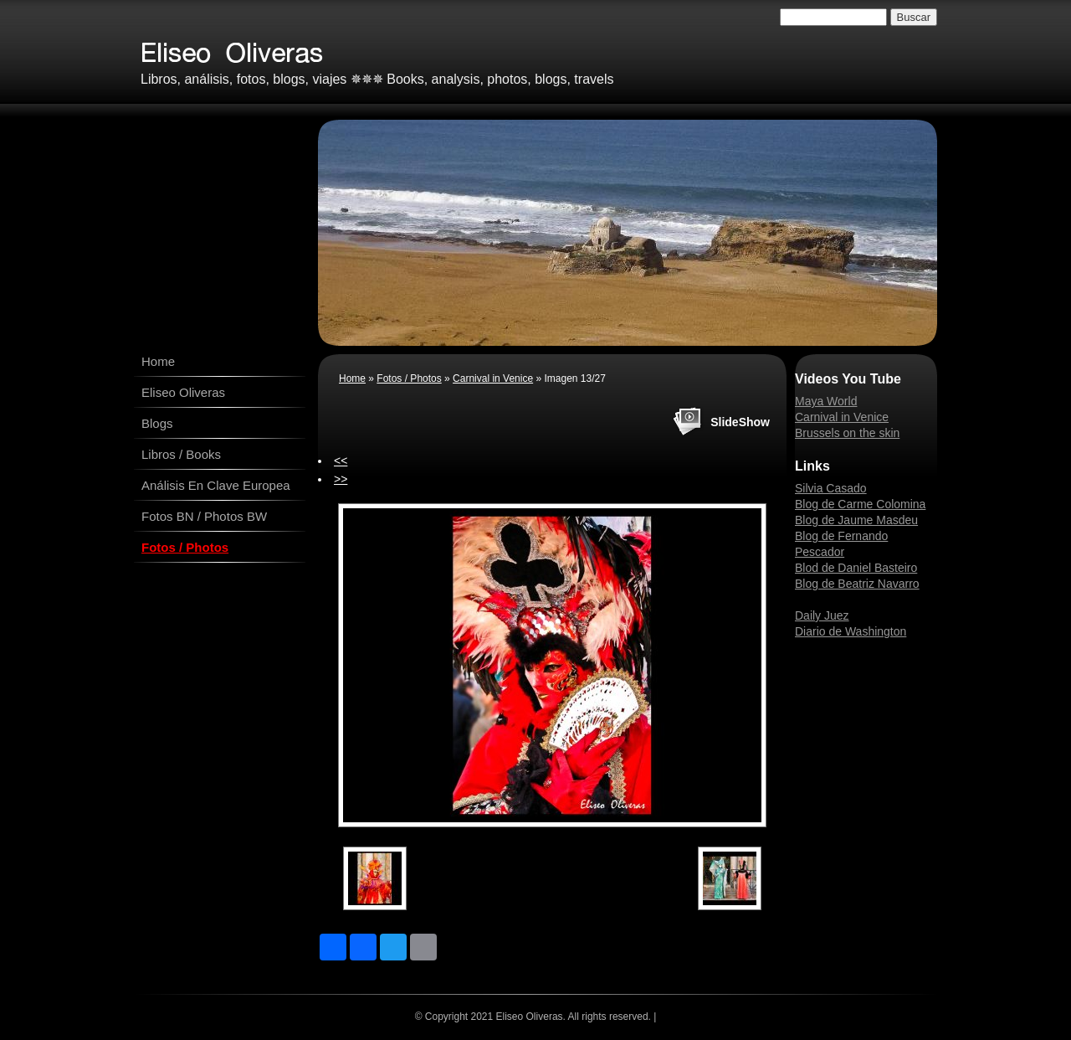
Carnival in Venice (493, 378)
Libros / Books (181, 454)
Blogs (157, 423)
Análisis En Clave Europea (215, 485)
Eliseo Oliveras (183, 392)
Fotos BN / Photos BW (204, 516)
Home (158, 361)
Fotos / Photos (184, 547)
